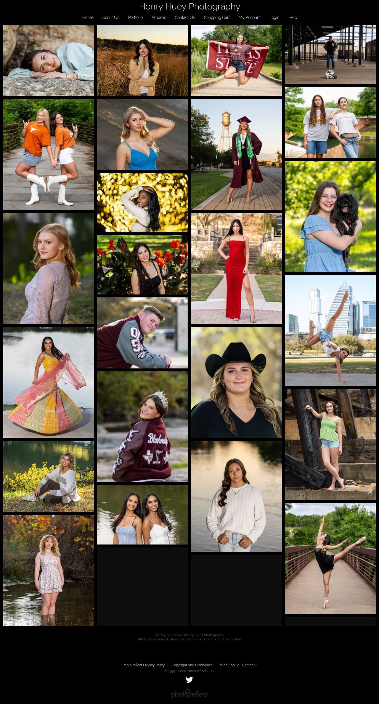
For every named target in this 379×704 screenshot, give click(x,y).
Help (292, 17)
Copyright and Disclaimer (192, 665)
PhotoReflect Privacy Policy (144, 665)
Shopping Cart (217, 17)
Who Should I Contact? (238, 665)
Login (274, 17)
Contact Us (185, 17)
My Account (250, 17)
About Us (110, 17)
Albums (159, 17)
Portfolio (135, 17)
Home (87, 17)
